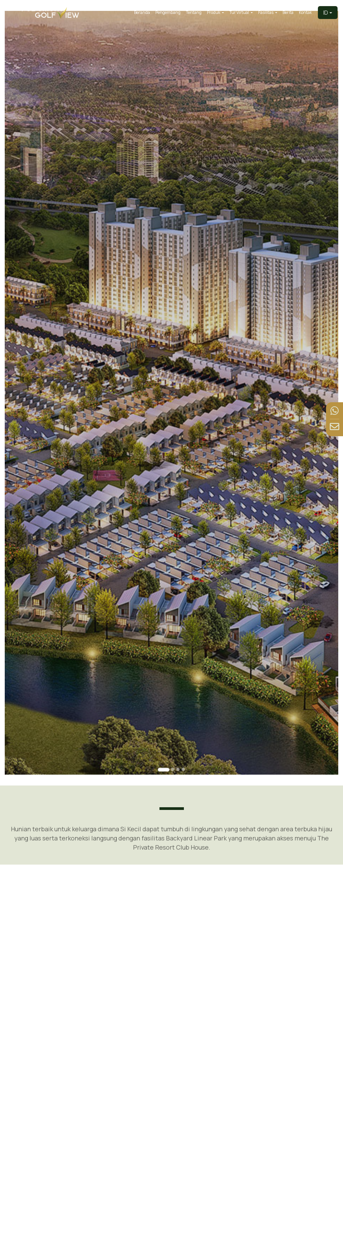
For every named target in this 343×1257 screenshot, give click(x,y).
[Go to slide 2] (172, 742)
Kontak (305, 12)
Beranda (142, 12)
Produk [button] (214, 12)
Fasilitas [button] (266, 12)
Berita (288, 12)
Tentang (194, 12)
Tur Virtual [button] (239, 12)
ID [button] (325, 12)
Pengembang (167, 12)
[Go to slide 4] (182, 742)
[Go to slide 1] (164, 742)
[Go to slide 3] (177, 742)
